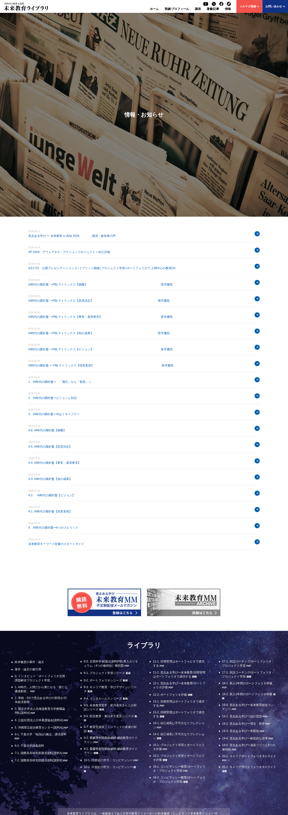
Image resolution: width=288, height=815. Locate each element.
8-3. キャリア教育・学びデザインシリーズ (110, 689)
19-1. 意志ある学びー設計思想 (244, 716)
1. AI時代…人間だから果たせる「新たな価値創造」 (41, 689)
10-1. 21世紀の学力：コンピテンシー (108, 761)
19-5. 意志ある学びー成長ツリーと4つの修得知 (248, 747)
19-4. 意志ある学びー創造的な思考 (247, 738)
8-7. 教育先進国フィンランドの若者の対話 (110, 729)
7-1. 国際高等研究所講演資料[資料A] (41, 753)
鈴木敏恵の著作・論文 (29, 662)
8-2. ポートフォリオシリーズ (106, 680)
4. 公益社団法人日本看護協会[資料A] (41, 720)
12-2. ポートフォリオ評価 (172, 694)
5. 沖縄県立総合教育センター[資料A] (41, 727)
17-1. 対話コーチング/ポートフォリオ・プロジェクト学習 (248, 663)
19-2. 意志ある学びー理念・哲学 (246, 723)
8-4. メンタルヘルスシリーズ (106, 698)
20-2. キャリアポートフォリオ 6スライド (249, 769)
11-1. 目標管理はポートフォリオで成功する (179, 663)
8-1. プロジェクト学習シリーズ (107, 673)
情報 (228, 8)
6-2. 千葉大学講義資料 (29, 745)
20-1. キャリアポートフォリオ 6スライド (249, 758)
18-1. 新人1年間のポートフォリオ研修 (247, 685)
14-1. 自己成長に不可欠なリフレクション (179, 725)
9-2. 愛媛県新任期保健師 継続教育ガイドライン (111, 751)
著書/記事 (213, 8)
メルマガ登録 (248, 6)
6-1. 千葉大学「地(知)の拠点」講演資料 (41, 736)
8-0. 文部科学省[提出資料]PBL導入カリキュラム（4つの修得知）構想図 (111, 663)
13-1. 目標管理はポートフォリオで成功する (179, 703)
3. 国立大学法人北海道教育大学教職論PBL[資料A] (40, 710)
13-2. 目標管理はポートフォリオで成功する (179, 714)
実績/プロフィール (177, 8)
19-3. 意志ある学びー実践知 (243, 731)
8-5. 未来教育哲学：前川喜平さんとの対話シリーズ (110, 707)
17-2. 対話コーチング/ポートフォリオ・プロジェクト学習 (248, 674)
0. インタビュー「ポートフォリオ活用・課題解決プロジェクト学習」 (41, 678)
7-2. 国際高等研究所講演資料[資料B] (41, 760)
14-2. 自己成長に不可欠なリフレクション (179, 736)
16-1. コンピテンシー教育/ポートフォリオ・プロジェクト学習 (179, 769)
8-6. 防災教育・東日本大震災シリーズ (110, 718)
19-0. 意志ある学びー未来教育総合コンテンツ (248, 707)
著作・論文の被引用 (28, 669)
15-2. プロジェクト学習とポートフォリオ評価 (179, 758)
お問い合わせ (273, 6)
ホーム (154, 8)
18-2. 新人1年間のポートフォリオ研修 (249, 696)
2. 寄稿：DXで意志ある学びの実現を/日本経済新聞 (41, 700)
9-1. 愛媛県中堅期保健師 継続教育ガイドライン (111, 740)
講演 (198, 8)
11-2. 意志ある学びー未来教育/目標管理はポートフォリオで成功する (179, 674)
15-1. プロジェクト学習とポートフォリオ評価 (179, 747)
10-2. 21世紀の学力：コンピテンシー (110, 772)
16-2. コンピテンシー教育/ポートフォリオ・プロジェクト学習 (179, 779)
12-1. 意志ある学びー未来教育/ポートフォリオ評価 (179, 685)
